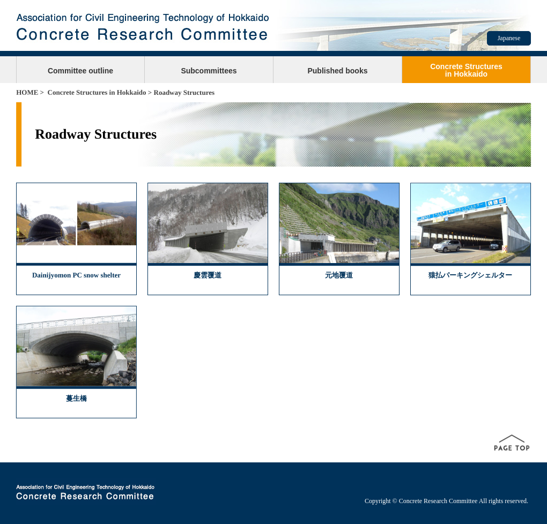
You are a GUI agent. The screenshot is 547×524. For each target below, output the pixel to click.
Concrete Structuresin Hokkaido (466, 70)
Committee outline (80, 70)
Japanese (509, 38)
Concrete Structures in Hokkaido (97, 92)
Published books (337, 70)
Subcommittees (208, 70)
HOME (27, 92)
